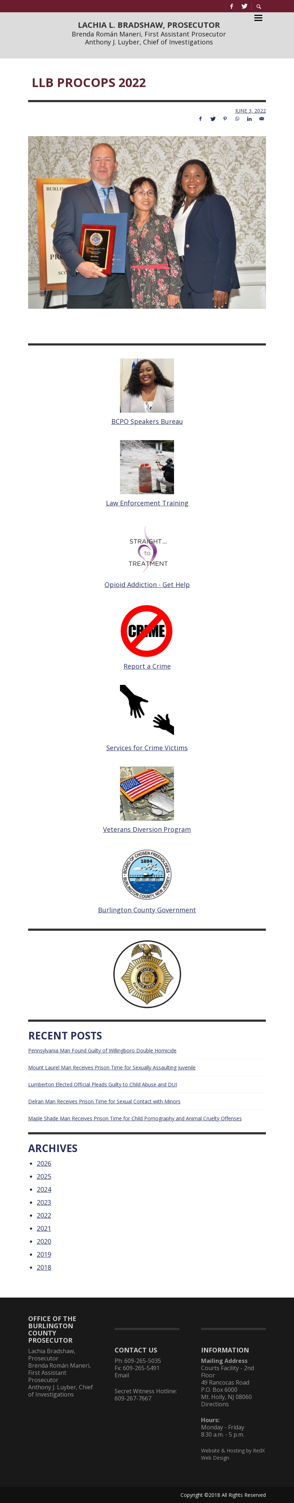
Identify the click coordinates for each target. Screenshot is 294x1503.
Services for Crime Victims (147, 747)
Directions (215, 1404)
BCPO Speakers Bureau (147, 421)
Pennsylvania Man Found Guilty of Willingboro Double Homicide (102, 1050)
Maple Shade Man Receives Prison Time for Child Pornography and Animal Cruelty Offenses (135, 1118)
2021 (44, 1228)
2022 (44, 1215)
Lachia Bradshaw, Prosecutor (51, 1354)
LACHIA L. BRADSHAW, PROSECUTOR (149, 24)
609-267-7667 (133, 1398)
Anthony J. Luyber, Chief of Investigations (149, 42)
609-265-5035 (142, 1361)
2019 (44, 1254)
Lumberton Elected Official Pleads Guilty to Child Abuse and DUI (102, 1084)
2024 (44, 1189)
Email (122, 1375)
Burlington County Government (147, 909)
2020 (44, 1241)
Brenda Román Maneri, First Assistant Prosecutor (149, 34)
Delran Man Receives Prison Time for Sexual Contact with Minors (104, 1101)
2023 (44, 1202)
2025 (44, 1176)
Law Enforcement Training (147, 503)
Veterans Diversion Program (147, 829)
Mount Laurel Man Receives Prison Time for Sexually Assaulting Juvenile (112, 1067)
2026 (44, 1163)
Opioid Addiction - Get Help (147, 584)
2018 (44, 1267)
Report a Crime (147, 666)
